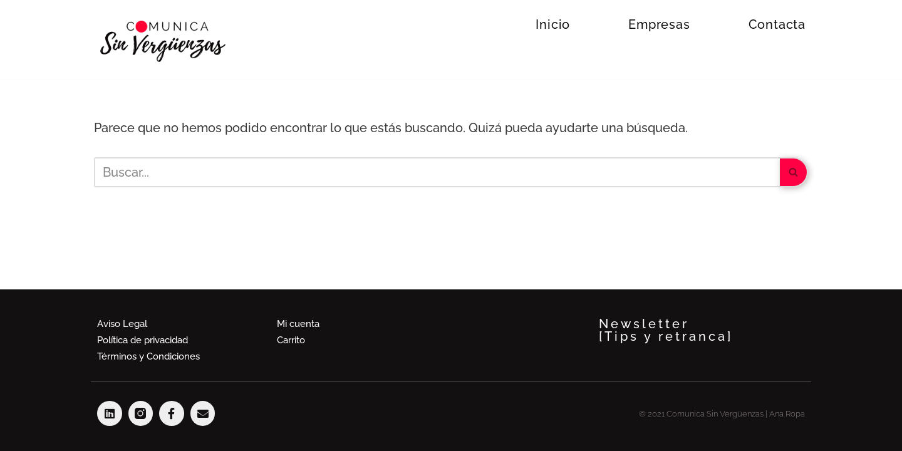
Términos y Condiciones (148, 356)
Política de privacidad (142, 340)
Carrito (291, 340)
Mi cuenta (298, 323)
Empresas (659, 24)
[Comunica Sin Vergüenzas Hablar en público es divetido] (163, 41)
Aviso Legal (122, 323)
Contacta (777, 24)
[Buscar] (437, 172)
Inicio (553, 24)
